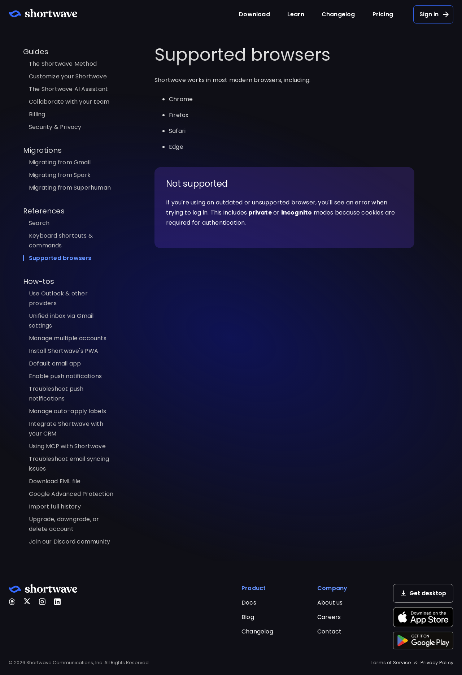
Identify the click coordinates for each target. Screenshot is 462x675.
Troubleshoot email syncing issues (69, 464)
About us (330, 602)
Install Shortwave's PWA (64, 351)
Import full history (55, 506)
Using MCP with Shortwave (67, 446)
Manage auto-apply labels (67, 411)
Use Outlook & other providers (58, 298)
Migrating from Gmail (60, 162)
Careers (329, 617)
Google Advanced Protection (71, 494)
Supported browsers (60, 258)
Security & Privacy (55, 127)
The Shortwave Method (63, 64)
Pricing (382, 14)
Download (254, 14)
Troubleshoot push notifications (56, 394)
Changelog (338, 14)
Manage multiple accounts (67, 338)
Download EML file (54, 481)
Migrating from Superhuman (70, 187)
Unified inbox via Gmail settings (61, 321)
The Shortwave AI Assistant (68, 89)
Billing (37, 114)
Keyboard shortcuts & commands (61, 241)
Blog (247, 617)
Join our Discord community (69, 541)
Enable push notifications (65, 376)
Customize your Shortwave (68, 76)
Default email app (55, 363)
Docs (248, 602)
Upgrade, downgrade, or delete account (64, 524)
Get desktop (423, 593)
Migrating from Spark (60, 175)
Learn (295, 14)
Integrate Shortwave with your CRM (66, 429)
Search (39, 223)
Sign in (434, 14)
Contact (329, 631)
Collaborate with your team (69, 102)
